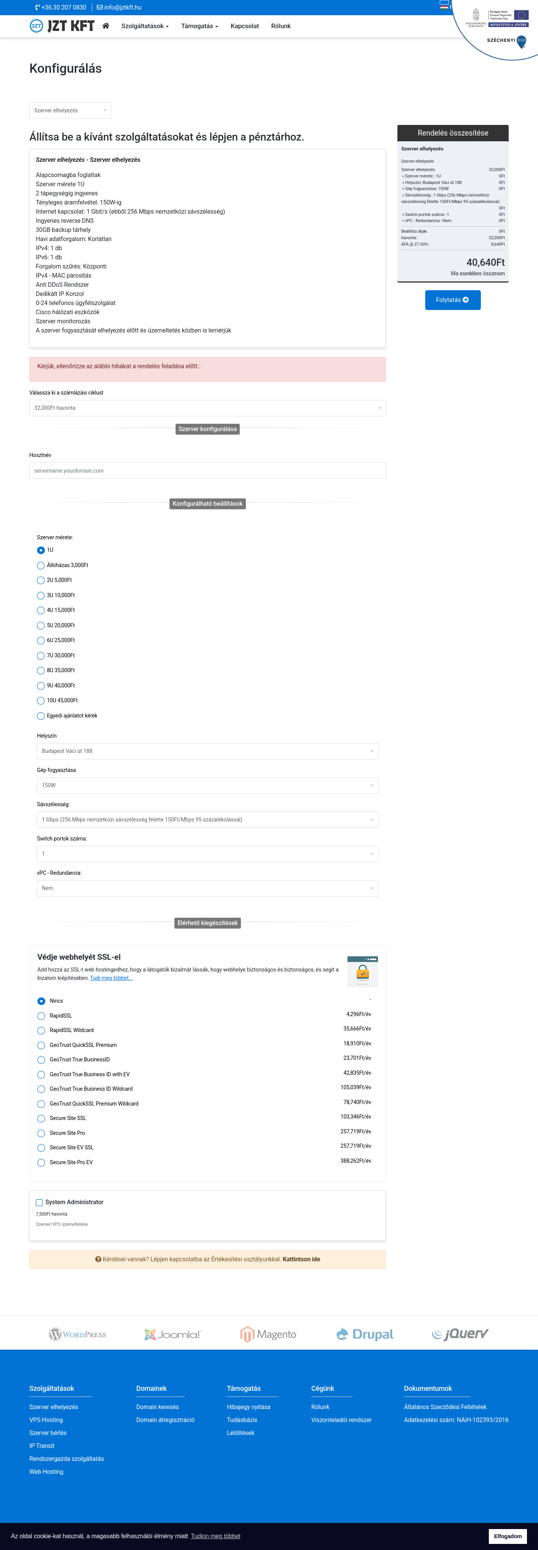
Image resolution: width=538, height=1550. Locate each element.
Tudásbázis (242, 1420)
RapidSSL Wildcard (204, 1031)
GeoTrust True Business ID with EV (204, 1075)
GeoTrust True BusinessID (204, 1060)
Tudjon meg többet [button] (215, 1536)
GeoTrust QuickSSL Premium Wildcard (204, 1104)
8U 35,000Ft (56, 671)
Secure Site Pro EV (204, 1163)
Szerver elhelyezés (53, 1407)
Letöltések (240, 1433)
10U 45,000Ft (57, 701)
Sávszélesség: (53, 804)
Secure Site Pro (204, 1134)
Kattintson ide (301, 1259)
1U (45, 551)
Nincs (204, 1002)
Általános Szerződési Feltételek (445, 1407)
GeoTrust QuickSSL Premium (204, 1046)
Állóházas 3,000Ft (62, 566)
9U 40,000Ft (56, 686)
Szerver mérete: (55, 537)
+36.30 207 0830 (60, 7)
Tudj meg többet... (111, 978)
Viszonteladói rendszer (341, 1420)
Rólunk (320, 1407)
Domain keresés (157, 1407)
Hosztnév (40, 455)
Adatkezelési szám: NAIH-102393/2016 (456, 1420)
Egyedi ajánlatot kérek (67, 716)
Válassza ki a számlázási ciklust (66, 393)
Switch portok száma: (62, 839)
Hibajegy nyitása (248, 1407)
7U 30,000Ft (56, 656)
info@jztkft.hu (119, 7)
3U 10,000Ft (56, 596)
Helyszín (47, 736)
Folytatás (452, 300)
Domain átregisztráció (165, 1420)
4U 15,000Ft (56, 611)
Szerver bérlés (48, 1433)
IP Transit (41, 1445)
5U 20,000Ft (56, 626)
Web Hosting (46, 1471)
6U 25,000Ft (56, 641)
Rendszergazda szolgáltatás (66, 1458)
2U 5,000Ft (54, 581)
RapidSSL (204, 1016)
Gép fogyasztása (56, 770)
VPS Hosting (46, 1420)
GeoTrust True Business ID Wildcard (204, 1089)
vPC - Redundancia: (59, 873)
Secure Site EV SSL (204, 1148)
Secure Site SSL (204, 1119)
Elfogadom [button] (508, 1536)
